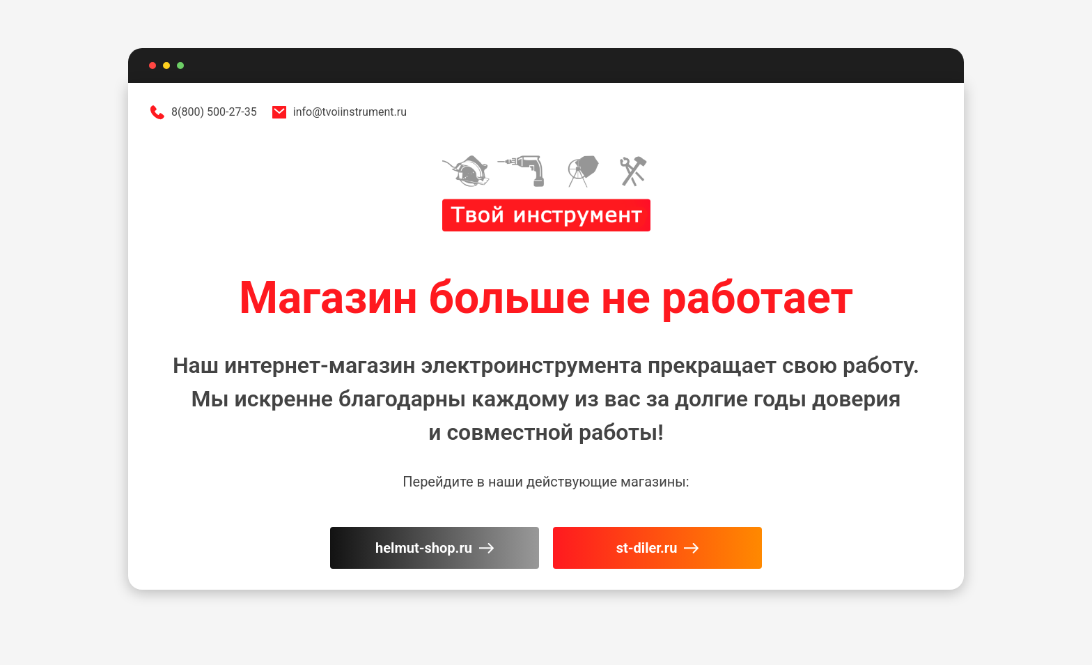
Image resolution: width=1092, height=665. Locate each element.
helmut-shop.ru (434, 548)
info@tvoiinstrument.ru (339, 112)
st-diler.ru (657, 548)
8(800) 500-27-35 (203, 112)
